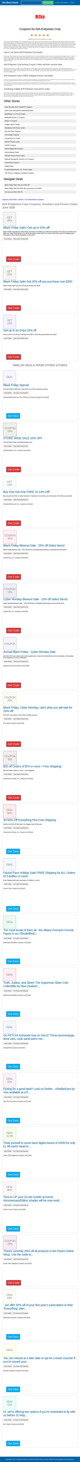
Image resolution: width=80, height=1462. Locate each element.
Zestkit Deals (9, 166)
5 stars (48, 35)
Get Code (13, 259)
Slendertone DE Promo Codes (15, 128)
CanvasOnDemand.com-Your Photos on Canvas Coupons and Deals (26, 397)
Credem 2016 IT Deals (12, 124)
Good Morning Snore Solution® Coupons (18, 107)
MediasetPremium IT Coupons (15, 117)
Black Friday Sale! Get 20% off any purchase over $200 (23, 188)
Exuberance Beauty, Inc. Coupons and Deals (18, 778)
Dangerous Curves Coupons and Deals (16, 665)
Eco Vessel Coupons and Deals (13, 723)
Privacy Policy (38, 1459)
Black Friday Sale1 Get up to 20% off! (17, 185)
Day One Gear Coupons (13, 131)
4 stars (44, 35)
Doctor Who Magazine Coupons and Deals (17, 1155)
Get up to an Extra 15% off (13, 192)
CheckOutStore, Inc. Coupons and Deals (16, 450)
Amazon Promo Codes (12, 142)
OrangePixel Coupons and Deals (14, 1048)
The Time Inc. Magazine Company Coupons (19, 173)
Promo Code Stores (61, 2)
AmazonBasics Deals (12, 152)
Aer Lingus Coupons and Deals (13, 1424)
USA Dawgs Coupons (12, 135)
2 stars (36, 35)
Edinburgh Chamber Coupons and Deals (16, 1317)
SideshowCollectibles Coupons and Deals (17, 942)
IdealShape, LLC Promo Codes (15, 114)
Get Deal (13, 415)
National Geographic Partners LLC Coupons (19, 159)
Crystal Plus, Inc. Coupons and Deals (15, 557)
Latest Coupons (20, 6)
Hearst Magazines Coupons (14, 149)
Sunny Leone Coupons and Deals (14, 1209)
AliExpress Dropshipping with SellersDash (61, 1459)
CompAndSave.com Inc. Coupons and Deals (18, 504)
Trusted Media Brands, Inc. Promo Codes (18, 169)
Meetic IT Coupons (11, 121)
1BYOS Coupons (10, 145)
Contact (31, 1459)
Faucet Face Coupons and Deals (14, 888)
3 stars (40, 35)
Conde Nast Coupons (12, 162)
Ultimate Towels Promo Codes (15, 156)
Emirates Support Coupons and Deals (15, 1370)
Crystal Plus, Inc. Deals (12, 138)
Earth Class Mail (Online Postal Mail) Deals (19, 110)
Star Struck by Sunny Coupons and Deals (17, 1101)
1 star (32, 35)
